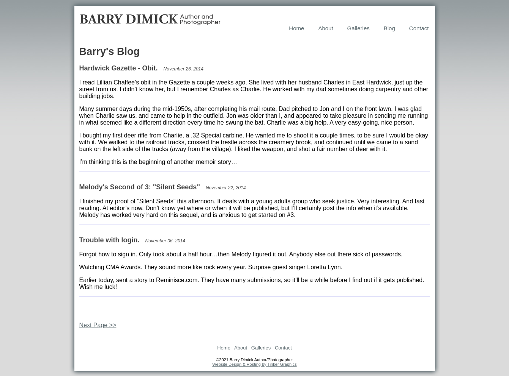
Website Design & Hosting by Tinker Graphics (254, 364)
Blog (389, 28)
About (325, 28)
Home (296, 28)
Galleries (358, 28)
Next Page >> (98, 325)
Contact (419, 28)
